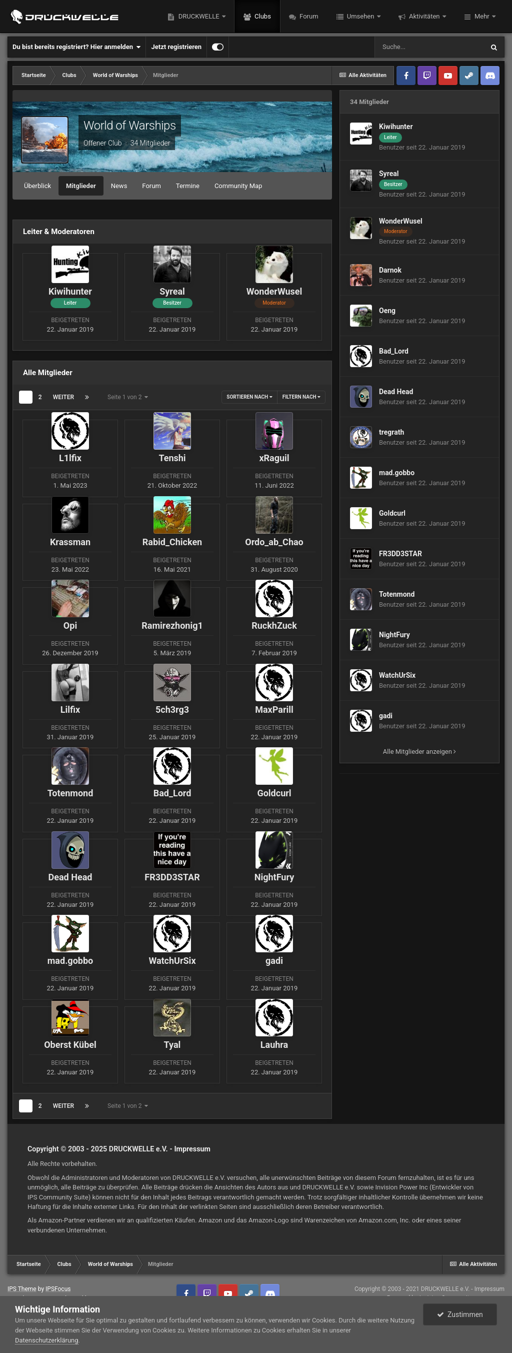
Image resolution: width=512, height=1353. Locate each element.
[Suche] (429, 47)
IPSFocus (58, 1288)
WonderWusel (400, 221)
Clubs (262, 16)
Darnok (390, 270)
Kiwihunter (396, 127)
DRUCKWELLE (198, 16)
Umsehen (361, 16)
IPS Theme (22, 1288)
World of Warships (130, 126)
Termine (188, 186)
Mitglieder (81, 186)
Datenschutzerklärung (46, 1340)
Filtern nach (301, 397)
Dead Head (396, 392)
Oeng (387, 311)
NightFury (394, 635)
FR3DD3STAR (400, 554)
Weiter (63, 397)
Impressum (192, 1149)
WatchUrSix (397, 675)
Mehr (482, 16)
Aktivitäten (425, 16)
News (119, 186)
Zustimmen (460, 1314)
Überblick (37, 186)
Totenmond (396, 594)
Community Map (238, 186)
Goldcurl (392, 513)
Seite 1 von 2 (128, 397)
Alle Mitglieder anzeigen (419, 751)
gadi (385, 716)
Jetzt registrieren (176, 47)
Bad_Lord (393, 351)
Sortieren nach (249, 397)
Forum (308, 16)
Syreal (388, 174)
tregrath (391, 432)
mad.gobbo (396, 473)
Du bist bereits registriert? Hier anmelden (76, 47)
